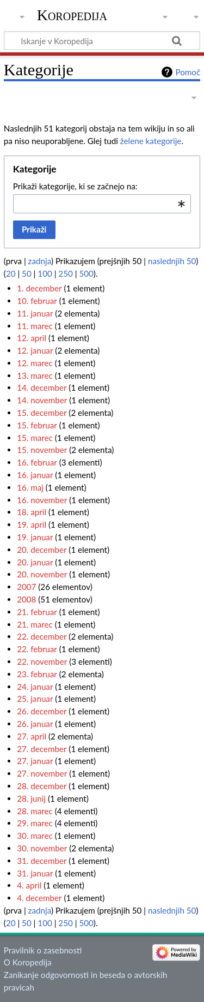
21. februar (37, 612)
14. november (42, 400)
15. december (41, 412)
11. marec (35, 326)
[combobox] (102, 203)
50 (27, 273)
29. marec (35, 823)
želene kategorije (151, 141)
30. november (42, 848)
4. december (39, 898)
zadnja (39, 261)
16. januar (35, 475)
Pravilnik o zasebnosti (43, 950)
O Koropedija (28, 962)
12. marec (35, 363)
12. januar (35, 350)
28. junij (31, 798)
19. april (31, 524)
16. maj (30, 487)
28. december (41, 786)
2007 (26, 587)
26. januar (35, 724)
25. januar (35, 698)
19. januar (35, 537)
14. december (41, 387)
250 (65, 273)
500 (86, 273)
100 (45, 273)
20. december (41, 549)
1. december (39, 288)
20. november (42, 574)
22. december (41, 636)
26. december (41, 711)
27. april (31, 736)
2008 (26, 599)
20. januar (35, 562)
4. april (29, 885)
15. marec (35, 438)
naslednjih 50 (172, 261)
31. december (41, 861)
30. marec (35, 835)
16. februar (37, 462)
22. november (42, 661)
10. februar (37, 301)
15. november (42, 450)
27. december (41, 749)
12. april (31, 338)
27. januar (35, 761)
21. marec (35, 624)
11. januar (35, 313)
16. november (42, 500)
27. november (42, 773)
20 (11, 273)
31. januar (35, 873)
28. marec (35, 811)
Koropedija (72, 15)
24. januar (35, 686)
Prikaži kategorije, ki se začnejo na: (75, 186)
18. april (31, 512)
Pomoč (187, 72)
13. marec (35, 375)
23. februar (37, 674)
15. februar (37, 425)
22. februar (37, 649)
